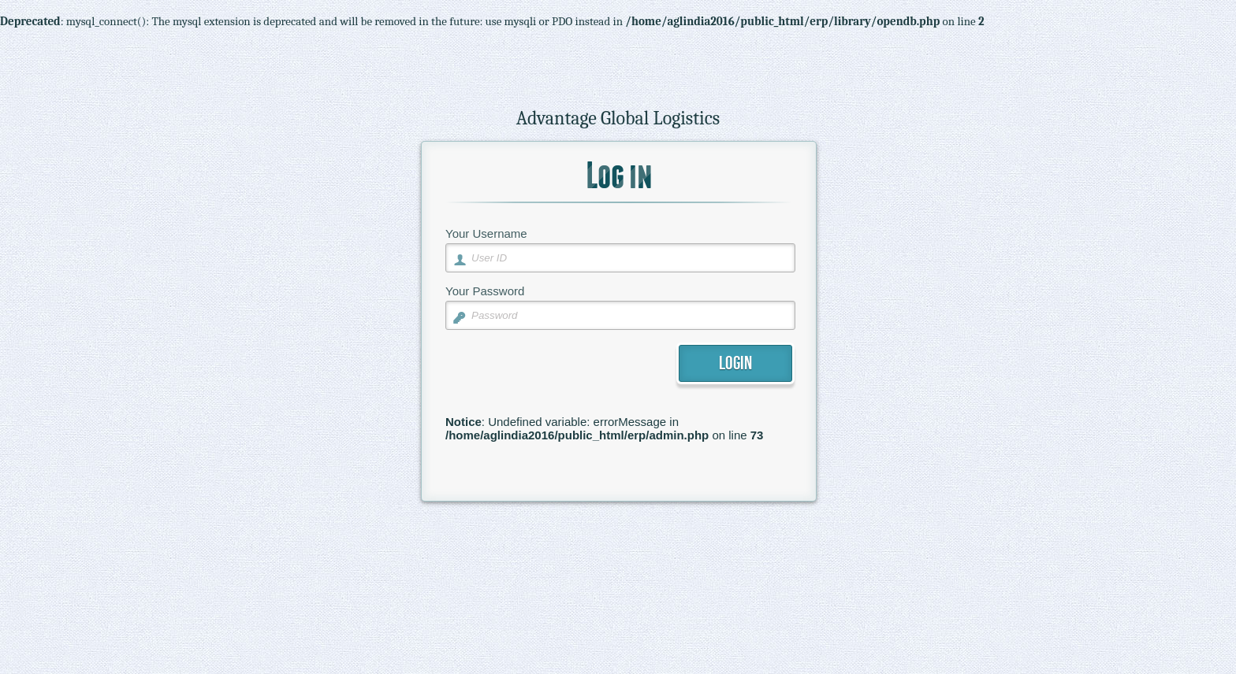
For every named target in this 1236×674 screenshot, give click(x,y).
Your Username (486, 233)
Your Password (484, 291)
